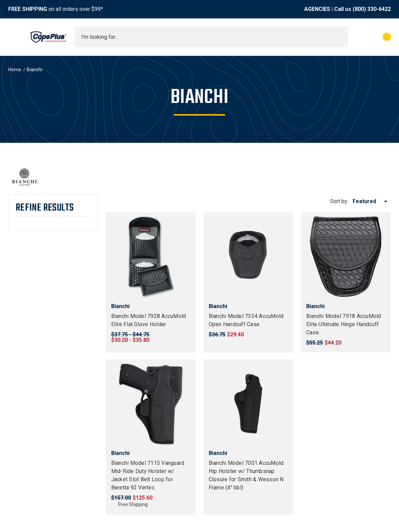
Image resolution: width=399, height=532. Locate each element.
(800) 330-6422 (372, 9)
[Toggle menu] (14, 37)
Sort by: (339, 201)
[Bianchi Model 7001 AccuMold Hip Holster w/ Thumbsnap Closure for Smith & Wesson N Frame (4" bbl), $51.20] (248, 404)
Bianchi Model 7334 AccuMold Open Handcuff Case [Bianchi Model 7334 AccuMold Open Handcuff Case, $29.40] (246, 320)
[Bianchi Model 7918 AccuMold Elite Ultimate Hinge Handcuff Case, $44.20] (346, 257)
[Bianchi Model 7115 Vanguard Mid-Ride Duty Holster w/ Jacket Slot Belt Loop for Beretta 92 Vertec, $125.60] (150, 404)
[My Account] (356, 36)
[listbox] (371, 201)
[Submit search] (340, 37)
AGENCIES (317, 9)
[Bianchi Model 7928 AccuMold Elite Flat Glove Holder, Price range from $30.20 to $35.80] (150, 257)
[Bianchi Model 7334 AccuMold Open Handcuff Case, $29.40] (248, 257)
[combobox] (211, 37)
